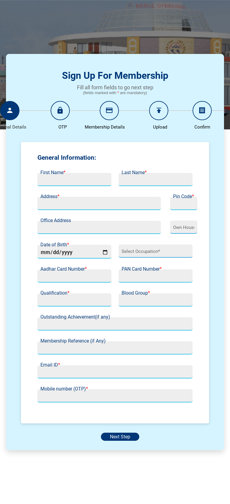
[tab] (60, 116)
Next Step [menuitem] (120, 437)
